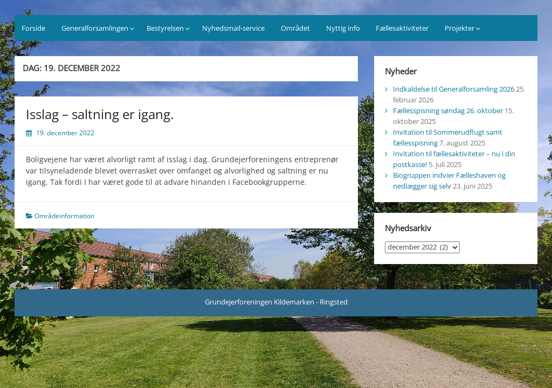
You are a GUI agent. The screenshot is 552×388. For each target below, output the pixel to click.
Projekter (459, 28)
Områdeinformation (64, 215)
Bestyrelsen (165, 28)
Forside (33, 28)
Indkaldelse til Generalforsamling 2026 (453, 89)
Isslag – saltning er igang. (100, 114)
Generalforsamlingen (94, 28)
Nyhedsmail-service (233, 28)
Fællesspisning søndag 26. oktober (448, 110)
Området (295, 28)
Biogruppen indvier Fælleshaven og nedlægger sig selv (449, 180)
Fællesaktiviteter (402, 28)
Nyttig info (343, 28)
